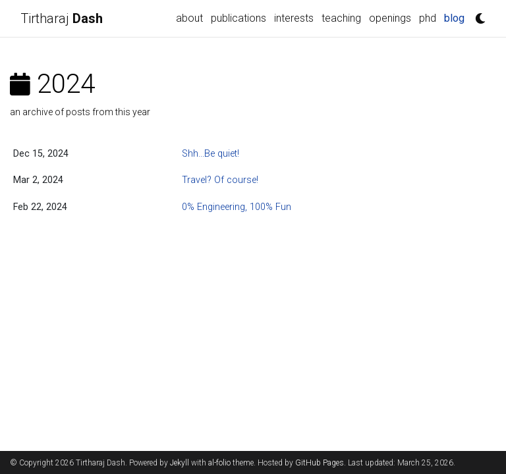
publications (238, 18)
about (189, 18)
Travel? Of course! (220, 180)
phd (427, 18)
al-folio (219, 462)
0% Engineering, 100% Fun (236, 207)
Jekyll (179, 462)
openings (390, 18)
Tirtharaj (61, 18)
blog (454, 18)
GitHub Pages (319, 462)
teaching (341, 18)
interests (294, 18)
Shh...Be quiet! (210, 153)
